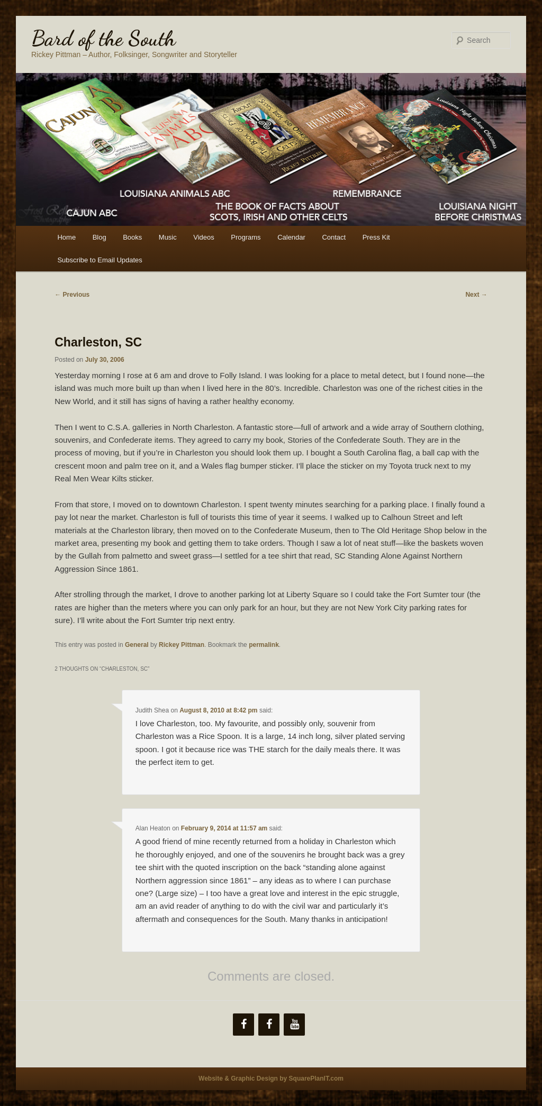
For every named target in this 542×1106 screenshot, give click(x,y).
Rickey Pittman (181, 644)
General (137, 644)
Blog (99, 237)
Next (476, 294)
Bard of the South (103, 38)
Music (168, 237)
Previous (72, 294)
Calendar (291, 237)
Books (132, 237)
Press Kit (376, 237)
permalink (264, 644)
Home (66, 237)
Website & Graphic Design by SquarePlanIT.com (271, 1078)
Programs (245, 237)
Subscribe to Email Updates (99, 260)
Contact (334, 237)
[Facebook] (243, 1024)
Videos (203, 237)
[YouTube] (294, 1024)
